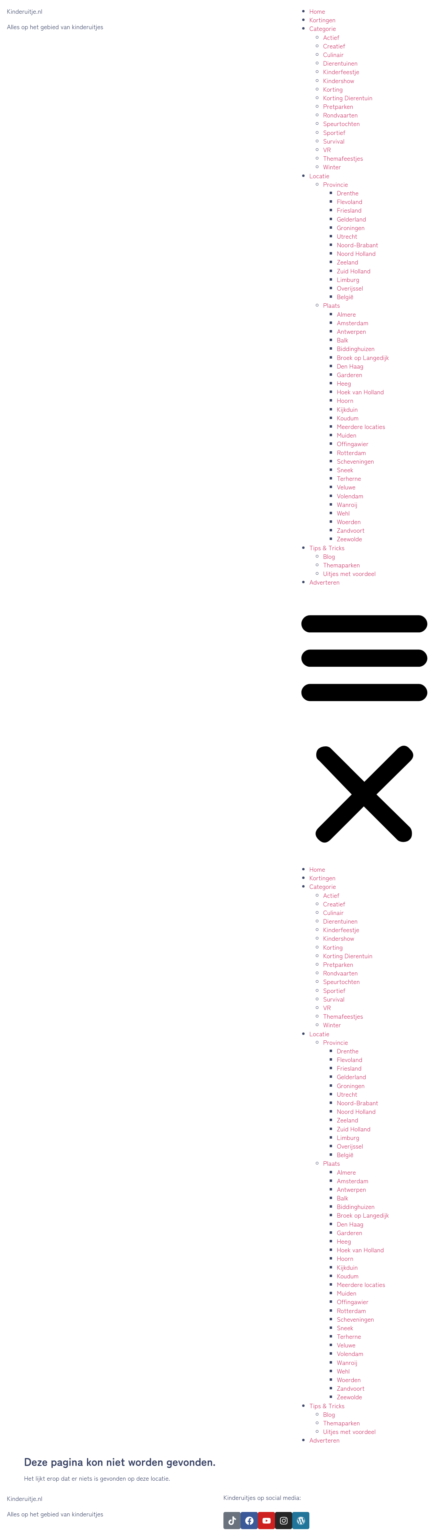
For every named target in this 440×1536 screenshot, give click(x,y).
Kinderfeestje (341, 71)
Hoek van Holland (360, 391)
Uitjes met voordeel (349, 573)
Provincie (335, 184)
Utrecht (347, 235)
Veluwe (346, 486)
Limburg (348, 279)
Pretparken (338, 106)
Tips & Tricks (326, 547)
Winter (332, 166)
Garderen (349, 374)
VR (327, 149)
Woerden (349, 521)
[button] (364, 726)
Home (317, 11)
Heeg (344, 383)
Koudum (348, 417)
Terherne (349, 478)
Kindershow (338, 80)
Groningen (351, 227)
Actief (331, 37)
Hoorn (345, 400)
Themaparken (341, 564)
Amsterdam (352, 322)
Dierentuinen (340, 62)
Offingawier (352, 443)
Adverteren (324, 581)
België (345, 296)
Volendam (350, 495)
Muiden (346, 434)
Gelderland (351, 218)
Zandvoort (351, 530)
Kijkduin (347, 409)
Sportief (334, 132)
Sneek (345, 469)
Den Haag (350, 365)
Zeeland (347, 261)
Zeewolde (349, 538)
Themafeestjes (343, 158)
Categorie (322, 28)
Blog (329, 556)
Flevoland (349, 201)
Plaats (331, 305)
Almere (346, 313)
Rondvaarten (340, 114)
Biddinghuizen (356, 348)
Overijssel (350, 287)
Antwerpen (351, 331)
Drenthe (348, 192)
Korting (333, 88)
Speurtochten (341, 123)
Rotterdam (351, 452)
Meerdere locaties (361, 426)
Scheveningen (355, 460)
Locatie (319, 175)
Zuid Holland (354, 270)
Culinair (333, 54)
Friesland (349, 209)
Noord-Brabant (357, 244)
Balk (342, 339)
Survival (333, 140)
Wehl (343, 512)
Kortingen (322, 19)
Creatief (334, 45)
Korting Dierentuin (347, 97)
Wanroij (347, 504)
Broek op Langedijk (363, 357)
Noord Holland (356, 253)
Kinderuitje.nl (24, 11)
